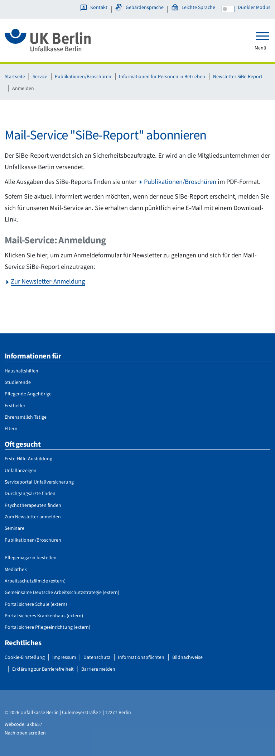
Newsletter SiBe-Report (237, 76)
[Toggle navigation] (262, 36)
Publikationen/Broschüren (83, 76)
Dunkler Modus (254, 7)
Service (40, 76)
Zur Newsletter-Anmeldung (48, 281)
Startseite (15, 76)
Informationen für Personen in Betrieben (162, 76)
